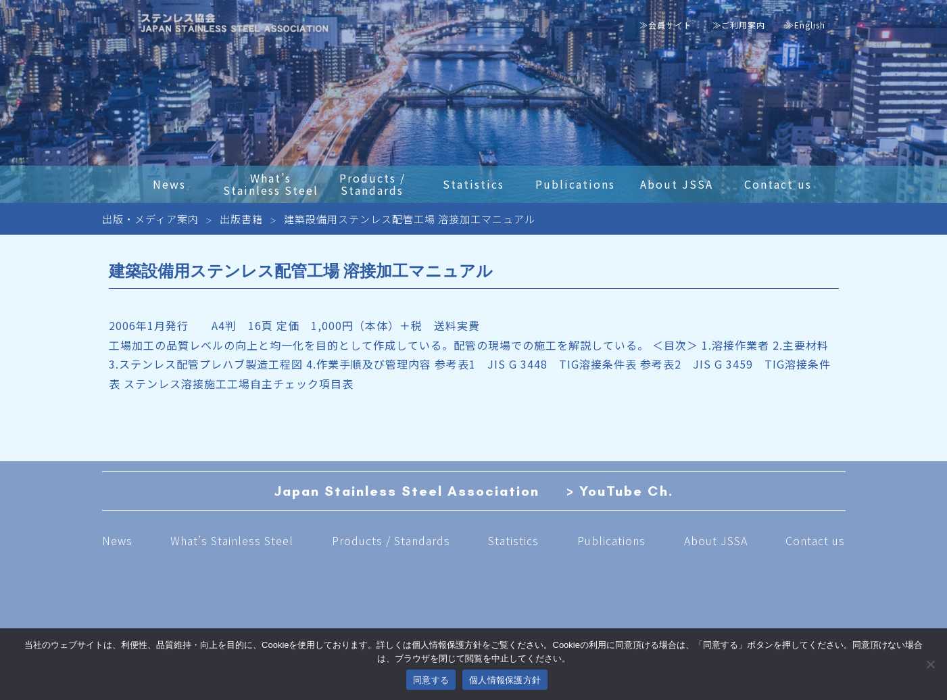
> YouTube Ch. (619, 491)
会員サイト (670, 24)
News (117, 540)
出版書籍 (241, 219)
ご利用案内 (743, 24)
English (809, 24)
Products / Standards (391, 540)
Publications (611, 540)
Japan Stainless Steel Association (406, 491)
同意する (431, 680)
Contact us (815, 540)
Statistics (513, 540)
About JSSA (716, 540)
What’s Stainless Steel (231, 540)
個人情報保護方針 (505, 680)
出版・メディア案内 (150, 219)
